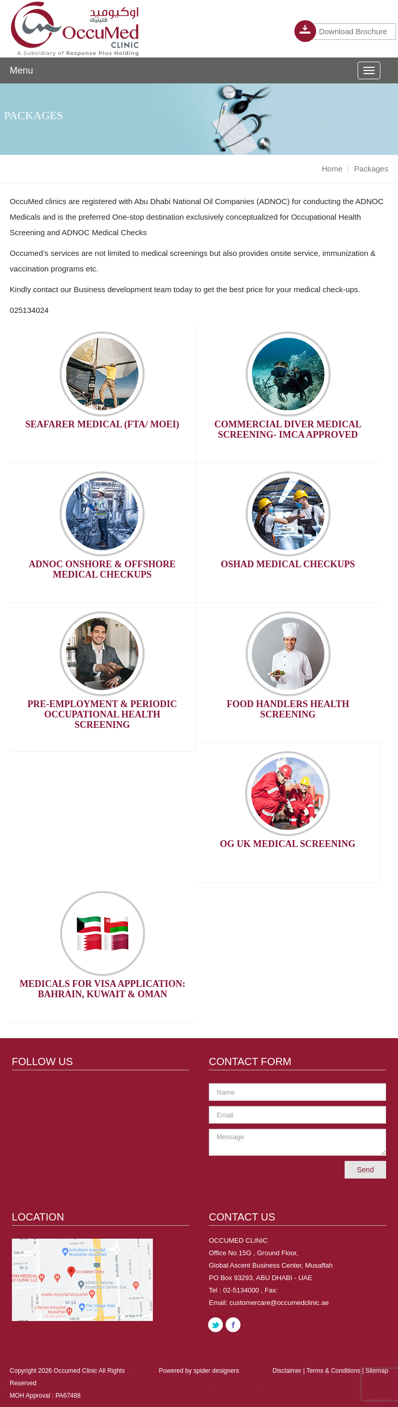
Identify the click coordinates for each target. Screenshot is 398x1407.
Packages (371, 168)
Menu (21, 70)
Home (332, 168)
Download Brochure (348, 31)
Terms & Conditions (334, 1370)
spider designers (216, 1370)
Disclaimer (288, 1370)
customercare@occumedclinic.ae (279, 1303)
